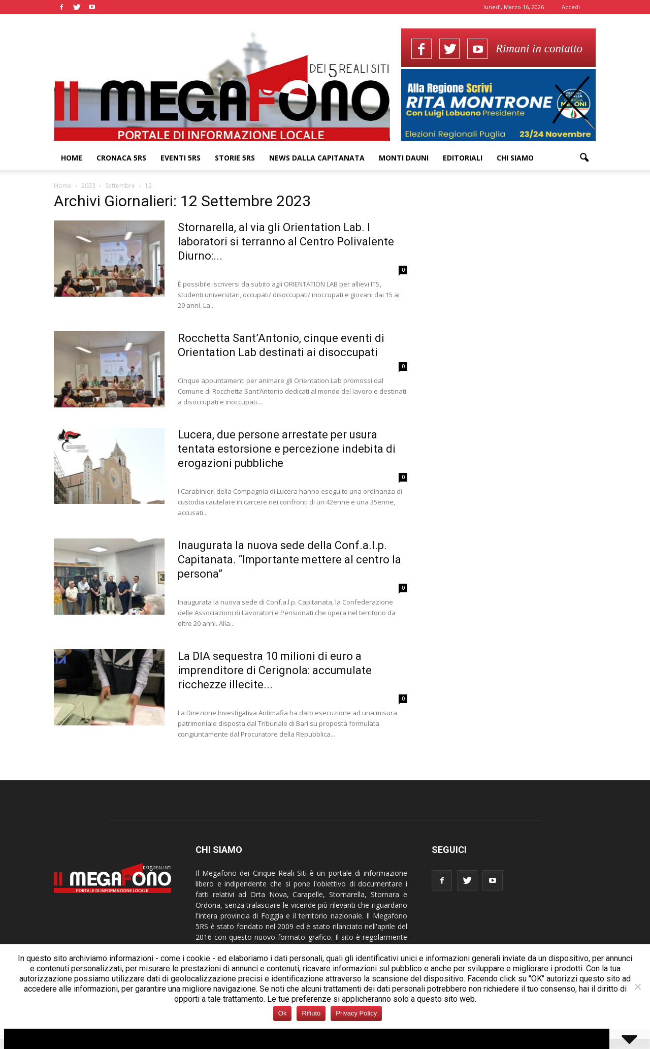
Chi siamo (515, 158)
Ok (282, 1013)
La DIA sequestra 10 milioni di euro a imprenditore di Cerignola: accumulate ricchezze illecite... (275, 670)
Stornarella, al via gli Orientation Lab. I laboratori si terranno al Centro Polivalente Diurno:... (286, 241)
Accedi (571, 7)
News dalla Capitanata (317, 158)
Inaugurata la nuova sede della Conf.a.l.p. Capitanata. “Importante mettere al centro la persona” (289, 559)
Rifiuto (311, 1013)
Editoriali (462, 158)
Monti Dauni (404, 158)
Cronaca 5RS (121, 158)
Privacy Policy (356, 1013)
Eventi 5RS (180, 158)
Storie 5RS (235, 158)
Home (71, 158)
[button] (584, 158)
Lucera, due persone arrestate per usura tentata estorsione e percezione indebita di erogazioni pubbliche (287, 448)
